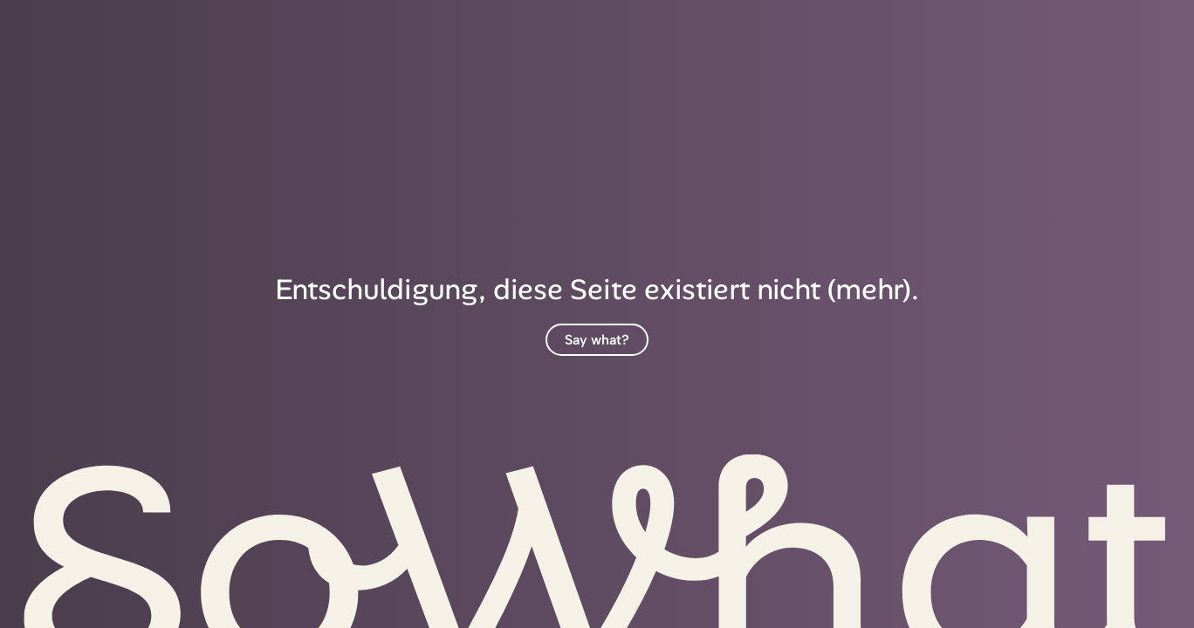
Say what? (597, 339)
